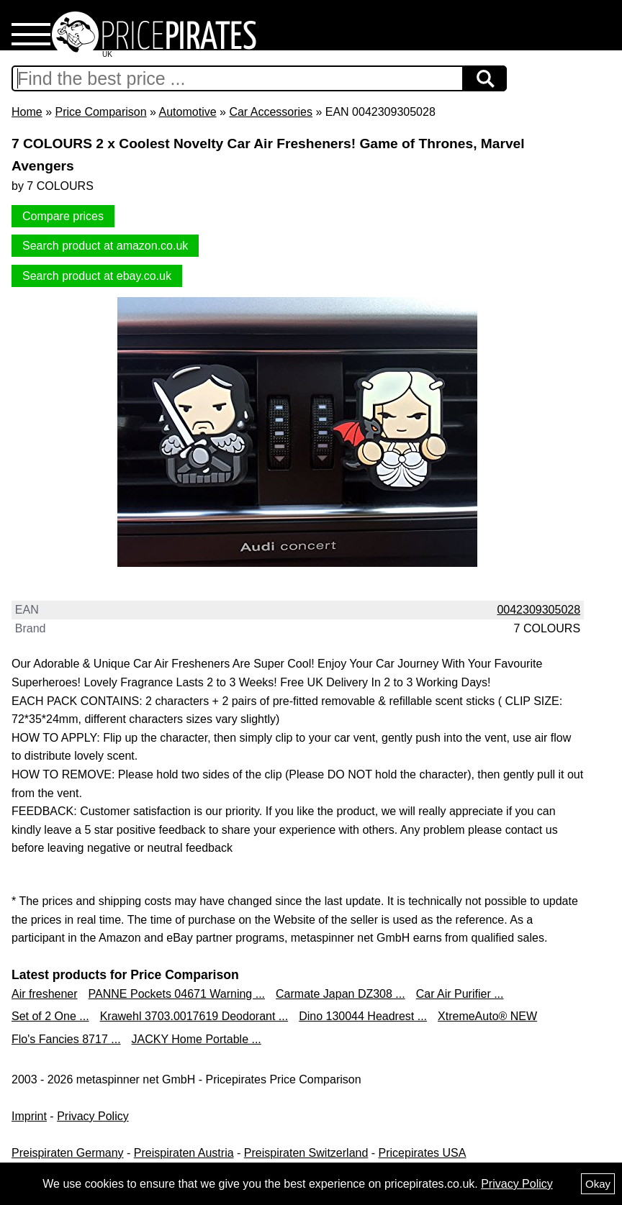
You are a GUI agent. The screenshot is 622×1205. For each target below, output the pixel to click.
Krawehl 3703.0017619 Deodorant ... (194, 1016)
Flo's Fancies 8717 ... (66, 1039)
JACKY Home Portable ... (196, 1039)
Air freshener (45, 994)
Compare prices (63, 216)
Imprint (29, 1116)
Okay (597, 1184)
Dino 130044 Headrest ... (363, 1016)
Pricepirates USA (422, 1153)
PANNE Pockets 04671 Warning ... (177, 994)
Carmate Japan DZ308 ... (340, 994)
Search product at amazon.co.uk (105, 246)
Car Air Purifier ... (460, 994)
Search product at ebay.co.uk (96, 276)
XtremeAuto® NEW (487, 1016)
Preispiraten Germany (68, 1153)
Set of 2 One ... (50, 1016)
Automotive (188, 112)
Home (27, 112)
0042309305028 (538, 610)
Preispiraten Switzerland (306, 1153)
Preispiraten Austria (184, 1153)
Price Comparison (100, 112)
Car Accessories (270, 112)
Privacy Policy (93, 1116)
